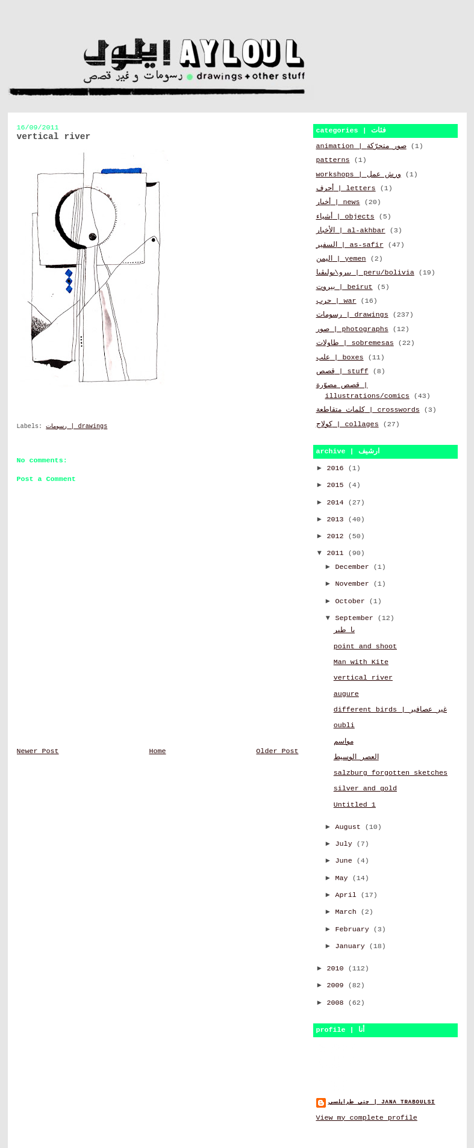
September (356, 618)
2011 (337, 553)
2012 (337, 536)
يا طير (344, 630)
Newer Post (38, 751)
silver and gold (365, 788)
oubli (344, 725)
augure (346, 694)
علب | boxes (340, 357)
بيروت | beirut (344, 287)
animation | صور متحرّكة (361, 146)
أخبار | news (338, 202)
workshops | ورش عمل (358, 174)
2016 (337, 468)
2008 (337, 1003)
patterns (333, 160)
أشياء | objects (345, 217)
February (354, 929)
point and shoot (365, 646)
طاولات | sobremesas (355, 343)
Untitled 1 (355, 805)
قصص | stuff (342, 371)
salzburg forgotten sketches (390, 773)
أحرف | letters (346, 188)
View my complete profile (366, 1118)
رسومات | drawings (76, 426)
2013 (337, 519)
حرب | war (336, 301)
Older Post (277, 751)
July (346, 844)
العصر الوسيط (356, 757)
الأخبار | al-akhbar (350, 230)
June (346, 861)
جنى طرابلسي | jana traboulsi (381, 1102)
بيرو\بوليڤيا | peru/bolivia (365, 272)
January (352, 946)
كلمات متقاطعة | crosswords (368, 410)
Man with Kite (361, 662)
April (348, 895)
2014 (337, 502)
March (348, 912)
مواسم (344, 741)
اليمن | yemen (341, 259)
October (352, 601)
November (354, 584)
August (350, 827)
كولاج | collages (347, 424)
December (354, 567)
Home (157, 751)
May (343, 878)
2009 (337, 985)
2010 (337, 968)
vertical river (363, 678)
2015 (337, 485)
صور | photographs (352, 329)
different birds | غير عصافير (390, 710)
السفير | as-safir (350, 245)
